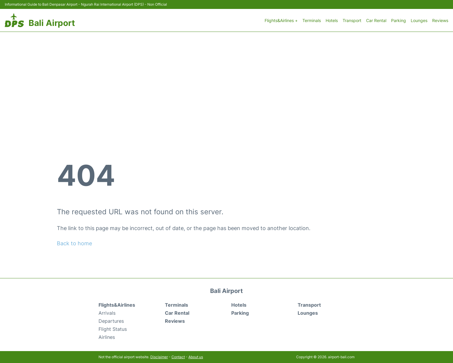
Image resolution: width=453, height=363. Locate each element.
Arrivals (107, 313)
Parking (398, 20)
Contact (178, 357)
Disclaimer (159, 357)
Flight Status (113, 329)
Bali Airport (52, 23)
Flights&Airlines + (281, 20)
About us (195, 357)
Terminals (311, 20)
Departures (111, 321)
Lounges (419, 20)
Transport (352, 20)
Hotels (332, 20)
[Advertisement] (226, 76)
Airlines (107, 337)
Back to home (74, 243)
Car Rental (376, 20)
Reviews (440, 20)
